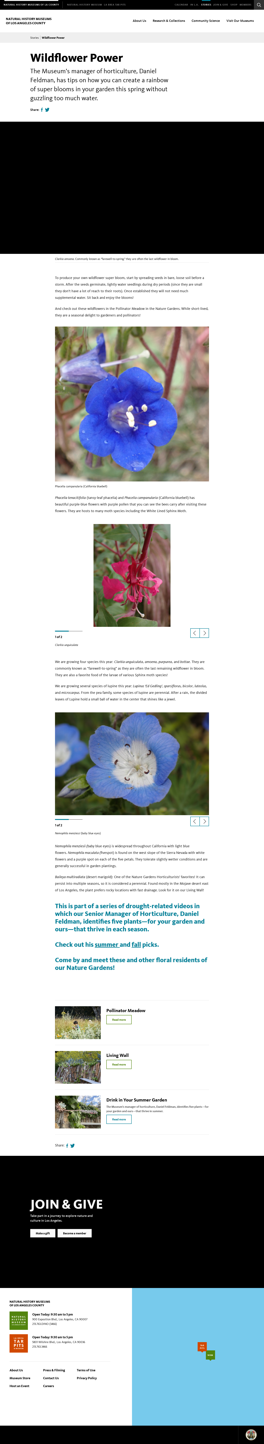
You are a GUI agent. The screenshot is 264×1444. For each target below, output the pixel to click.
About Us (16, 1370)
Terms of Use (86, 1370)
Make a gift (43, 1239)
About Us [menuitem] (139, 21)
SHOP (233, 4)
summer (107, 944)
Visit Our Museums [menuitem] (240, 21)
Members (246, 4)
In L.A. (194, 4)
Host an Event (19, 1386)
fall (136, 944)
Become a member (74, 1239)
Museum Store (20, 1378)
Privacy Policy (87, 1378)
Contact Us (51, 1378)
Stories (206, 4)
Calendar (181, 4)
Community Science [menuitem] (206, 21)
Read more (119, 1019)
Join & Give (220, 4)
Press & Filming (54, 1370)
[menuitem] (31, 5)
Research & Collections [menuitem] (169, 21)
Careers (48, 1386)
